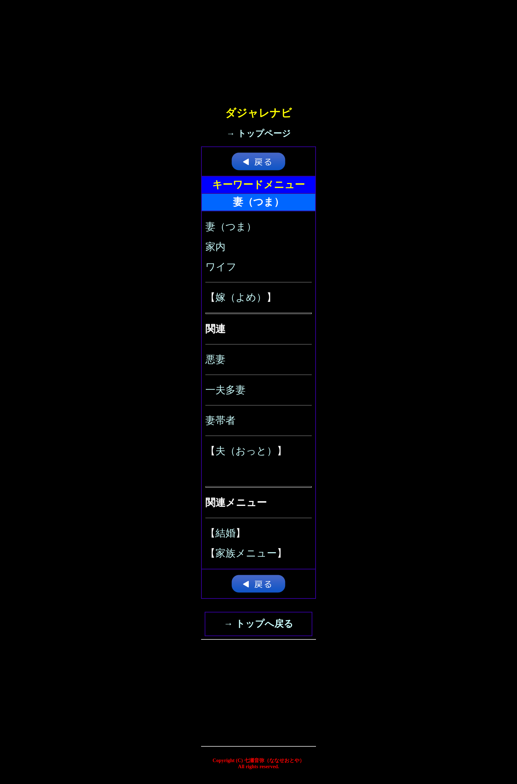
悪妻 (215, 359)
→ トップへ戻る (258, 624)
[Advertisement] (258, 50)
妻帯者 (220, 420)
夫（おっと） (246, 450)
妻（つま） (230, 226)
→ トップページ (259, 133)
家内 (215, 246)
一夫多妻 (225, 389)
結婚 (225, 533)
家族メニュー (246, 553)
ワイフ (221, 266)
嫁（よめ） (240, 297)
